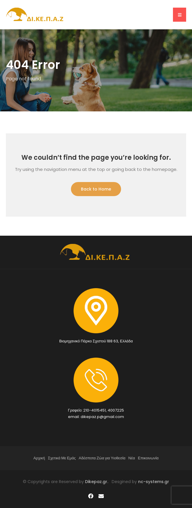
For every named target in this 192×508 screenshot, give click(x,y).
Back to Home (96, 189)
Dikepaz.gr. (98, 482)
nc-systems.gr (153, 482)
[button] (179, 15)
